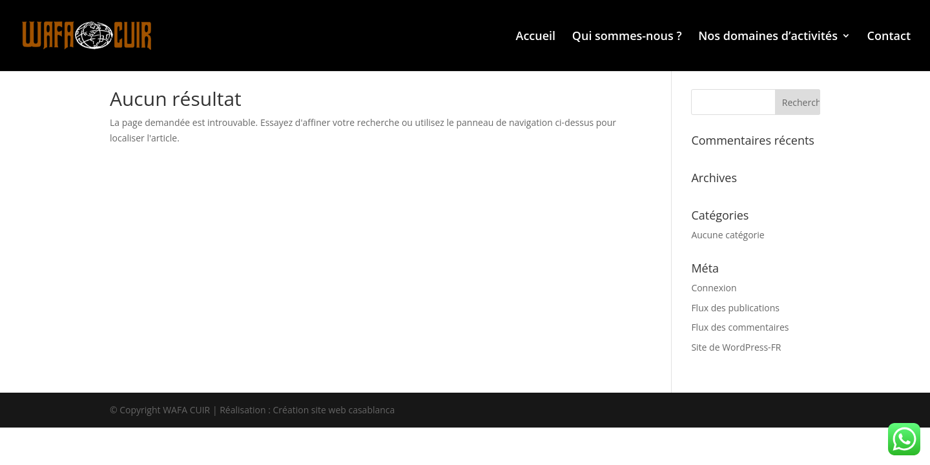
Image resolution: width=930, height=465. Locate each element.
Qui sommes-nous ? (627, 37)
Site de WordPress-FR (736, 347)
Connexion (713, 288)
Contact (889, 37)
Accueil (536, 37)
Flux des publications (735, 308)
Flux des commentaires (740, 327)
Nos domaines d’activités (768, 37)
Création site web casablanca (334, 410)
